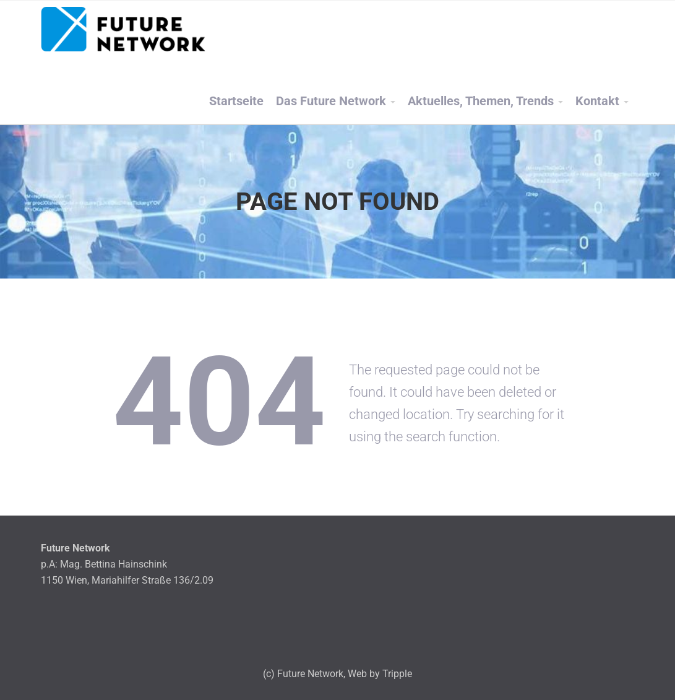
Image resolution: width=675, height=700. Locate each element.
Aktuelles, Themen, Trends (481, 101)
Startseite (236, 101)
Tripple (397, 674)
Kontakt (597, 101)
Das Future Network (331, 101)
